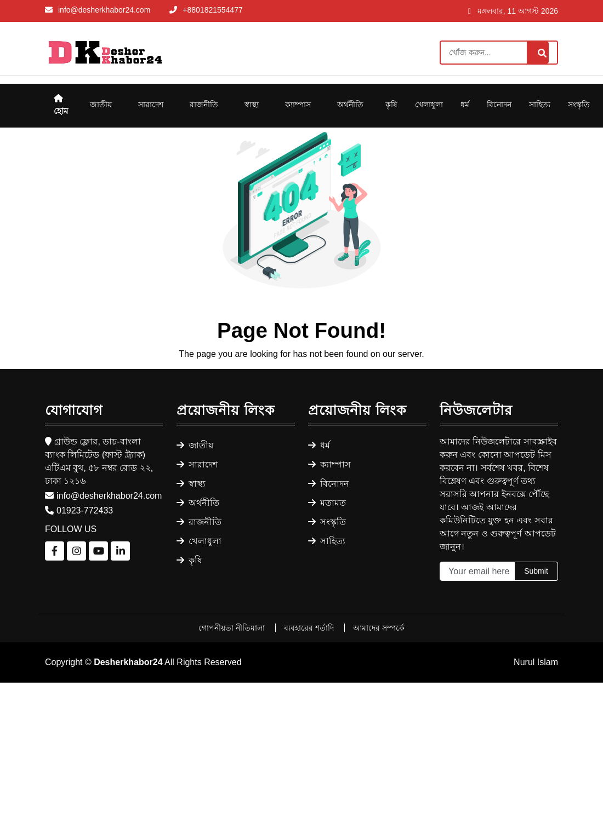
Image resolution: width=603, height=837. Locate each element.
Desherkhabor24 (128, 662)
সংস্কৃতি (579, 104)
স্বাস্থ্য (251, 104)
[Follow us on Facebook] (54, 551)
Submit (536, 571)
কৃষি (391, 104)
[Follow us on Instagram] (76, 551)
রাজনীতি (204, 104)
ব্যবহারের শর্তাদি (310, 628)
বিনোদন (499, 104)
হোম (61, 105)
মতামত (327, 502)
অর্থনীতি (350, 104)
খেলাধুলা (429, 104)
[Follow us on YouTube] (98, 551)
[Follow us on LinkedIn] (120, 551)
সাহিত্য (539, 104)
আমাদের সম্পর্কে (379, 628)
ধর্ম (464, 104)
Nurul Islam (536, 662)
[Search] (499, 53)
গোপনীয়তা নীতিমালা (232, 628)
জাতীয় (101, 104)
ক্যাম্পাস (298, 104)
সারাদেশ (150, 104)
